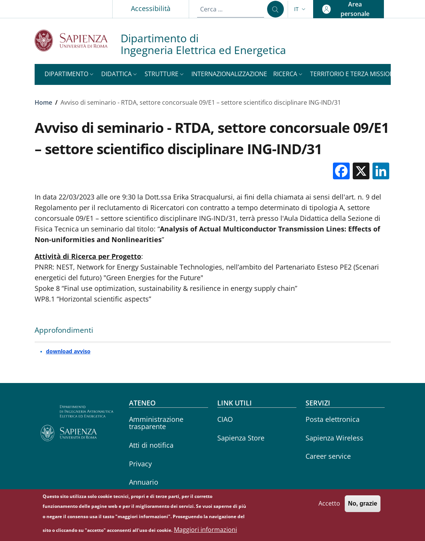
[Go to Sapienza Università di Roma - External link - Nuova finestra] (78, 40)
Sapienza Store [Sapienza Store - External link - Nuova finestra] (240, 437)
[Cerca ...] (275, 9)
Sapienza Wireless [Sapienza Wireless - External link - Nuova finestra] (334, 437)
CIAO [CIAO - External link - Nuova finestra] (225, 419)
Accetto (329, 507)
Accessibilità (150, 8)
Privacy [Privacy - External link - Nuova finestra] (140, 463)
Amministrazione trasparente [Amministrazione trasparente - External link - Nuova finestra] (156, 423)
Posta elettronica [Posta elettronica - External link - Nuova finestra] (333, 419)
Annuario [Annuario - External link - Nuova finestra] (143, 482)
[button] (300, 9)
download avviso (68, 351)
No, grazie (362, 507)
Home (43, 102)
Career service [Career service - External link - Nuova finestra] (328, 456)
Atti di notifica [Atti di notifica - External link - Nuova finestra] (151, 445)
